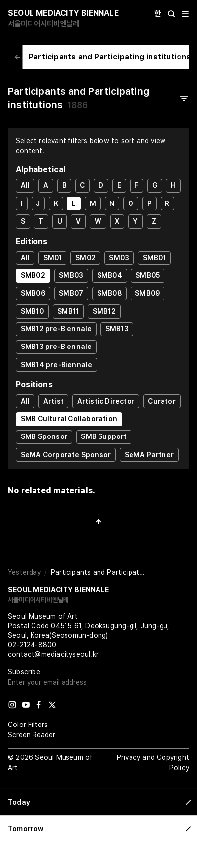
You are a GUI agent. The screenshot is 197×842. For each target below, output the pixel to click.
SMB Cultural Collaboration (69, 419)
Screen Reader (31, 735)
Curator (161, 401)
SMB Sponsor (44, 436)
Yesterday (24, 572)
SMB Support (104, 436)
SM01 (52, 257)
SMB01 (154, 257)
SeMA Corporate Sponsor (66, 455)
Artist (53, 401)
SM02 (85, 257)
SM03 (119, 257)
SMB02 (33, 275)
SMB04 (109, 275)
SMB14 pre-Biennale (57, 365)
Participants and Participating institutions (110, 56)
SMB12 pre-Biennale (56, 329)
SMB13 (117, 329)
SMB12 (104, 311)
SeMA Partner (149, 455)
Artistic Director (105, 401)
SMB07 (71, 293)
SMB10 (32, 311)
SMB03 (71, 275)
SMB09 (147, 293)
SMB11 (68, 311)
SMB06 (33, 293)
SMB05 (147, 275)
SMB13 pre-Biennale (56, 346)
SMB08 (109, 293)
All (25, 185)
